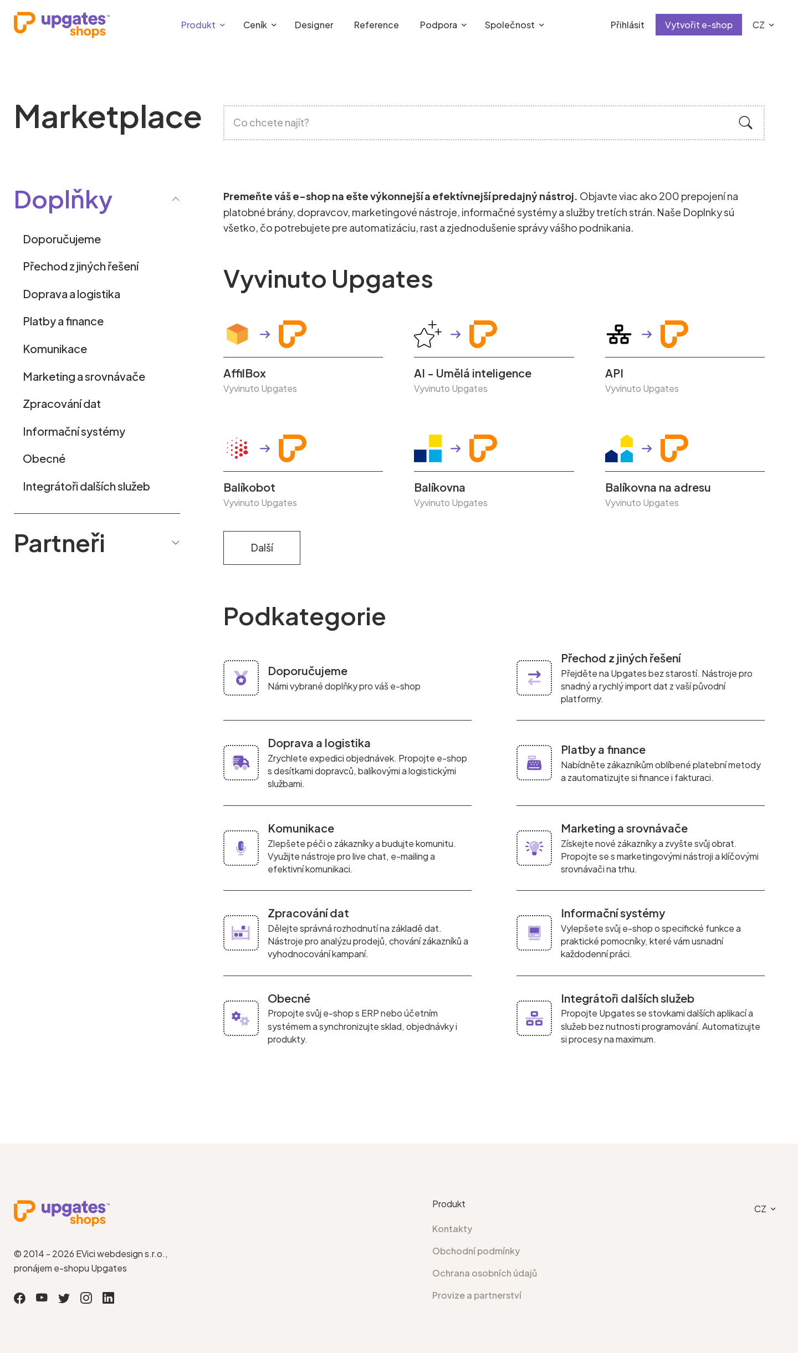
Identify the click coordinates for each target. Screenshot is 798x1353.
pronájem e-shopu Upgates (70, 1268)
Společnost (510, 24)
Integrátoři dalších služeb (86, 486)
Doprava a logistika (71, 293)
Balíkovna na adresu (658, 487)
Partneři (97, 542)
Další (261, 547)
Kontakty (452, 1228)
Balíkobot (249, 487)
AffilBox (244, 373)
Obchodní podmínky (476, 1251)
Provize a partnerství (476, 1295)
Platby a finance (63, 321)
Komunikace (55, 348)
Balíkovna (440, 487)
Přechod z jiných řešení (81, 266)
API (614, 373)
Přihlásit (627, 24)
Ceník (255, 24)
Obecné (44, 458)
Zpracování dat (62, 403)
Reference (376, 24)
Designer (314, 24)
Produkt (198, 24)
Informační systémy (74, 431)
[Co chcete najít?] (494, 122)
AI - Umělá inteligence (472, 373)
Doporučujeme (62, 239)
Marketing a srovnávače (84, 376)
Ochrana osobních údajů (484, 1273)
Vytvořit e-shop (699, 24)
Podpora (438, 24)
